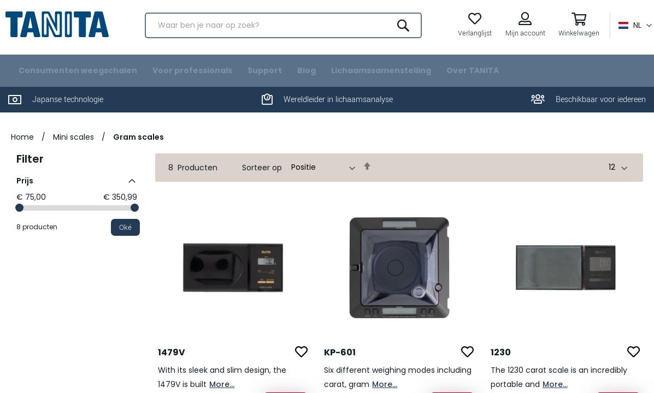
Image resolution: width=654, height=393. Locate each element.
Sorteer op (262, 179)
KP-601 (340, 364)
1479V (171, 364)
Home (22, 149)
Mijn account (523, 39)
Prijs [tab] (24, 192)
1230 (501, 364)
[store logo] (59, 29)
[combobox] (283, 31)
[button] (632, 31)
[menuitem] (78, 83)
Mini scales (73, 149)
